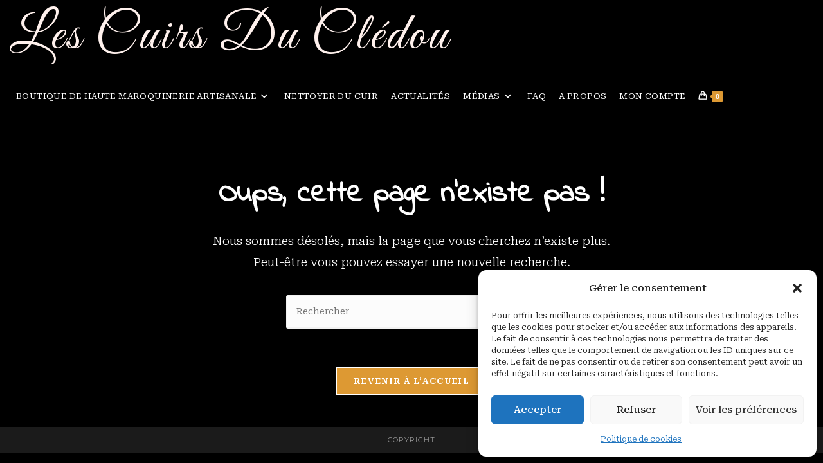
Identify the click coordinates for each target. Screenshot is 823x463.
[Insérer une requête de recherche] (411, 312)
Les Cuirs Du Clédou (230, 36)
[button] (797, 288)
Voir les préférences (746, 409)
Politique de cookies (641, 439)
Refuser (636, 409)
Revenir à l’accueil (411, 381)
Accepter (537, 409)
